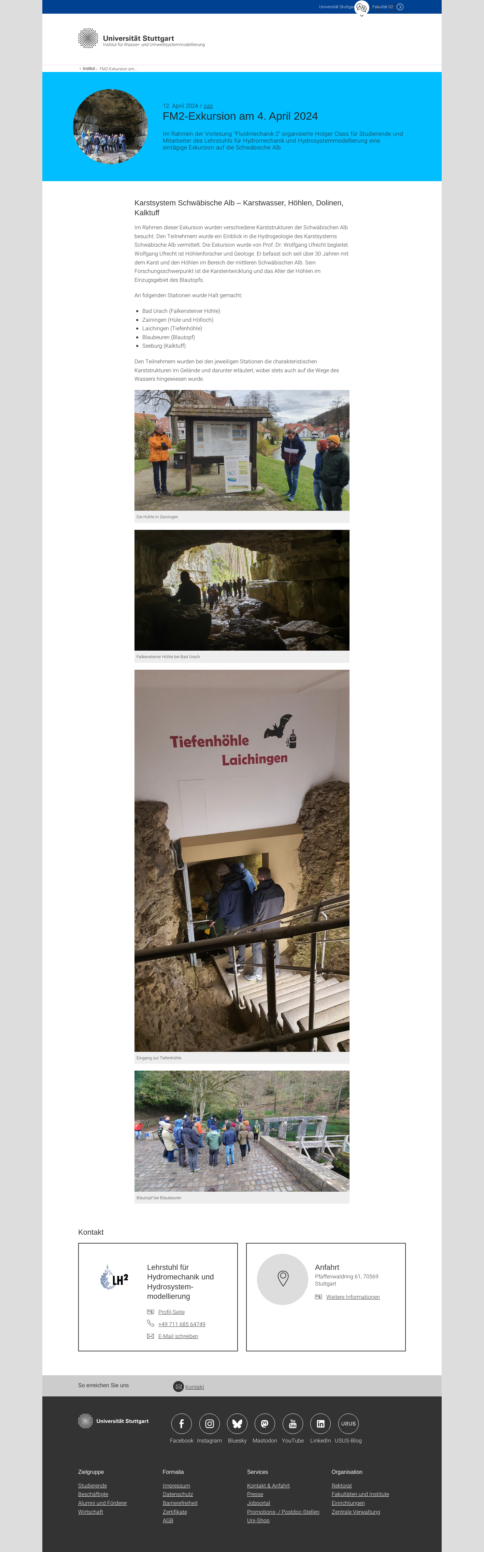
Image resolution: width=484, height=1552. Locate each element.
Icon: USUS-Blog (348, 1423)
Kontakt (188, 1386)
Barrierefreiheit (180, 1502)
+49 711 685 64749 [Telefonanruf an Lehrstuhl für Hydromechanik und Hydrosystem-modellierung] (181, 1324)
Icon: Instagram (209, 1423)
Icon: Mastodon (265, 1423)
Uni (337, 6)
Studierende (92, 1485)
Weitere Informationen (353, 1296)
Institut (89, 68)
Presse (255, 1493)
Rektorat (342, 1485)
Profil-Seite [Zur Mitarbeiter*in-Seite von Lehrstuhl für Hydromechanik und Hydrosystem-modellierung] (171, 1311)
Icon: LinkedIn (320, 1423)
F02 (382, 6)
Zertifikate (175, 1511)
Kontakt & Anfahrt (268, 1485)
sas (208, 106)
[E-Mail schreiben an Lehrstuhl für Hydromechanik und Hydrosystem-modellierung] (172, 1336)
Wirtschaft (90, 1511)
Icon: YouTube (293, 1423)
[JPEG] (242, 450)
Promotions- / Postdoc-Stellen (283, 1511)
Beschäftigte (93, 1493)
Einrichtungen (348, 1502)
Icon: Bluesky (237, 1423)
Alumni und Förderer (102, 1502)
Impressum (176, 1485)
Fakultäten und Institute (360, 1493)
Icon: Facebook (181, 1423)
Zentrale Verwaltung (356, 1511)
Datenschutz (178, 1493)
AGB (168, 1520)
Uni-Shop (258, 1520)
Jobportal (258, 1502)
